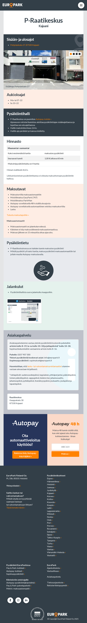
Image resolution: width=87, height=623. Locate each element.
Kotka (50, 499)
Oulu (50, 520)
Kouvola (51, 502)
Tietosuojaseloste (56, 582)
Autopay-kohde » (44, 119)
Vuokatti (51, 555)
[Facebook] (10, 601)
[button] (81, 5)
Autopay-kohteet (15, 571)
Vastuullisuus (53, 571)
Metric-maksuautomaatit (18, 589)
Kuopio (51, 505)
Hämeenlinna (53, 482)
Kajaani (51, 493)
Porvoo (51, 526)
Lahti (50, 508)
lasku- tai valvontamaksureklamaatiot (44, 366)
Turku (50, 544)
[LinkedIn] (26, 601)
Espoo (50, 479)
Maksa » (65, 454)
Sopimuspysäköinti (15, 574)
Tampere (52, 541)
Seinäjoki (52, 532)
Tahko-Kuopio (54, 538)
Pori (49, 523)
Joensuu (51, 487)
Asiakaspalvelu (54, 577)
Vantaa (51, 549)
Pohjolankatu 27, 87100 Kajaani (24, 45)
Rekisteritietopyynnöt (57, 585)
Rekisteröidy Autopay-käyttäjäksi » (25, 455)
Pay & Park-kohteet (16, 568)
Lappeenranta (54, 511)
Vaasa (50, 546)
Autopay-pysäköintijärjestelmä (21, 583)
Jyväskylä (52, 490)
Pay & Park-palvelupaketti (19, 586)
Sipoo (50, 535)
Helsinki (51, 484)
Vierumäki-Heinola (56, 552)
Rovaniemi (52, 529)
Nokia (50, 517)
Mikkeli (51, 514)
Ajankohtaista (54, 568)
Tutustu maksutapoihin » (18, 215)
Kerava (51, 496)
